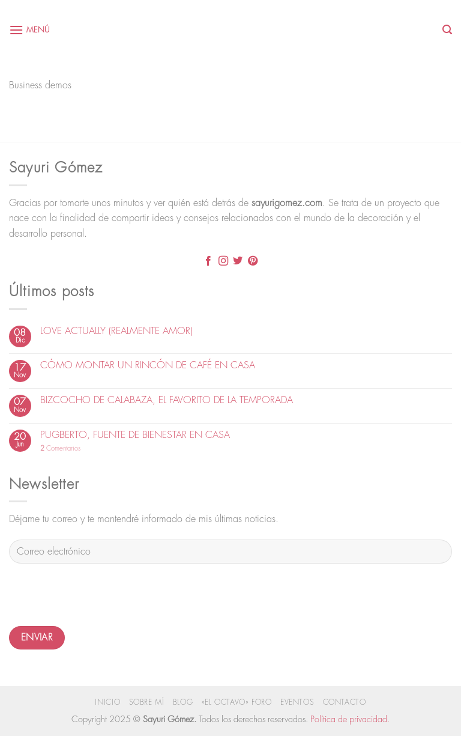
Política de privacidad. (350, 719)
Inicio (107, 702)
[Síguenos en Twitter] (238, 262)
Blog (183, 702)
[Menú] (29, 29)
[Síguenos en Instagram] (223, 262)
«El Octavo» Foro (237, 702)
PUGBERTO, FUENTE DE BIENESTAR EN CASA (135, 435)
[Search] (447, 29)
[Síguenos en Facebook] (208, 262)
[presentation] (100, 596)
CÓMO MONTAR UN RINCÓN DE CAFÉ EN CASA (147, 365)
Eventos (297, 702)
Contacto (344, 702)
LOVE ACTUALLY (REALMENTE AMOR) (116, 331)
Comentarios (60, 448)
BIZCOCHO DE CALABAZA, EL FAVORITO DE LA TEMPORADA (166, 400)
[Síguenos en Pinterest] (253, 262)
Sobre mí (146, 702)
